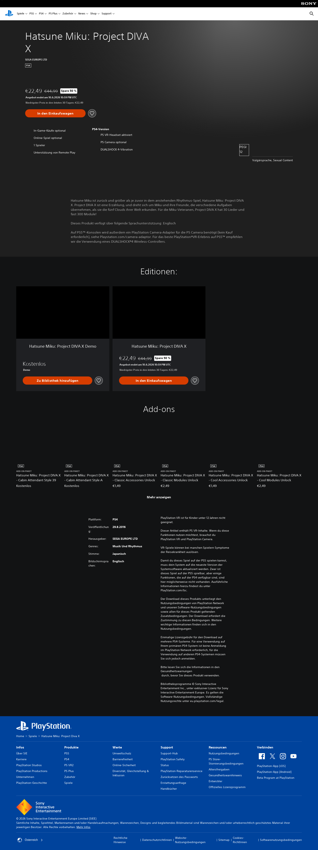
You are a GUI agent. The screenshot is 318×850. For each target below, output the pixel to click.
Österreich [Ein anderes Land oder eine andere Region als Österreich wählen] (30, 840)
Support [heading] (167, 747)
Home (20, 736)
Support (107, 14)
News (81, 14)
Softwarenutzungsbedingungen (281, 840)
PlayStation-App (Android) (274, 772)
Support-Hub (169, 753)
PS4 (41, 14)
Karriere (21, 759)
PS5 (31, 14)
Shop (93, 14)
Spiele (20, 14)
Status (165, 765)
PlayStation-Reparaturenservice (181, 771)
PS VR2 (68, 765)
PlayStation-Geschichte (31, 783)
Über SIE (21, 753)
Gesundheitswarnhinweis (225, 775)
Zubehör (67, 14)
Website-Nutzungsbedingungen (190, 840)
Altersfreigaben (219, 769)
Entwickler (215, 781)
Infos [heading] (20, 747)
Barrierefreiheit (123, 759)
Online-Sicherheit (124, 765)
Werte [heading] (117, 747)
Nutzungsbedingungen (224, 753)
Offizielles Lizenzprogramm (227, 787)
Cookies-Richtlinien (240, 840)
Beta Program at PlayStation (275, 778)
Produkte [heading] (71, 747)
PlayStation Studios (29, 765)
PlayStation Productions (31, 771)
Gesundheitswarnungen (176, 671)
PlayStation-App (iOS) (271, 766)
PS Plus (53, 14)
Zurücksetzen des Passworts (179, 777)
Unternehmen (25, 777)
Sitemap (224, 840)
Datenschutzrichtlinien (157, 840)
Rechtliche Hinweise (120, 840)
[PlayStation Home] (9, 13)
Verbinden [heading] (265, 747)
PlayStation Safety (173, 759)
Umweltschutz (122, 753)
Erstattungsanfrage (173, 783)
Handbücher (169, 789)
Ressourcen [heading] (218, 747)
